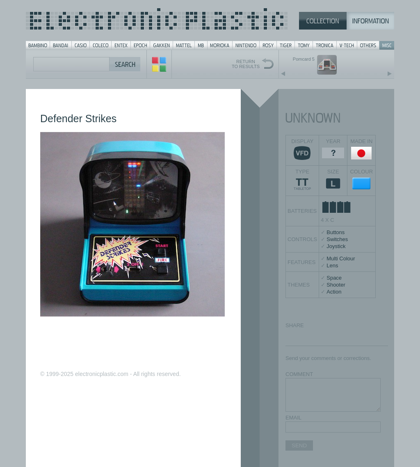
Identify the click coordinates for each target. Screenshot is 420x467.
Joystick (335, 246)
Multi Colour (340, 258)
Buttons (335, 232)
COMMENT (299, 374)
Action (333, 292)
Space (334, 278)
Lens (332, 265)
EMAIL (293, 418)
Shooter (335, 285)
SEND (299, 445)
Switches (337, 239)
